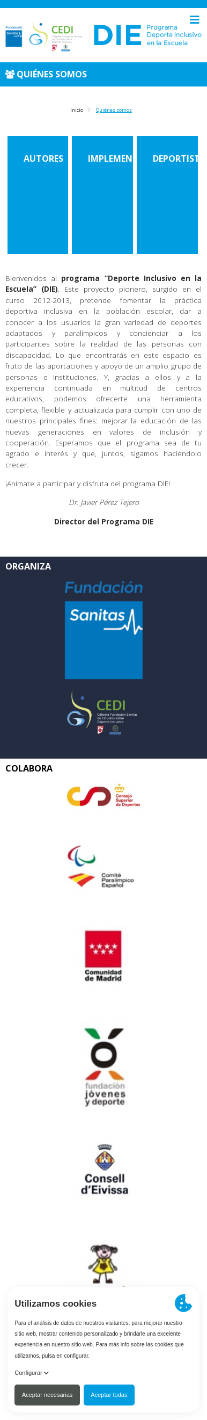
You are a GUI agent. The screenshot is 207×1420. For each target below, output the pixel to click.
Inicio (76, 109)
